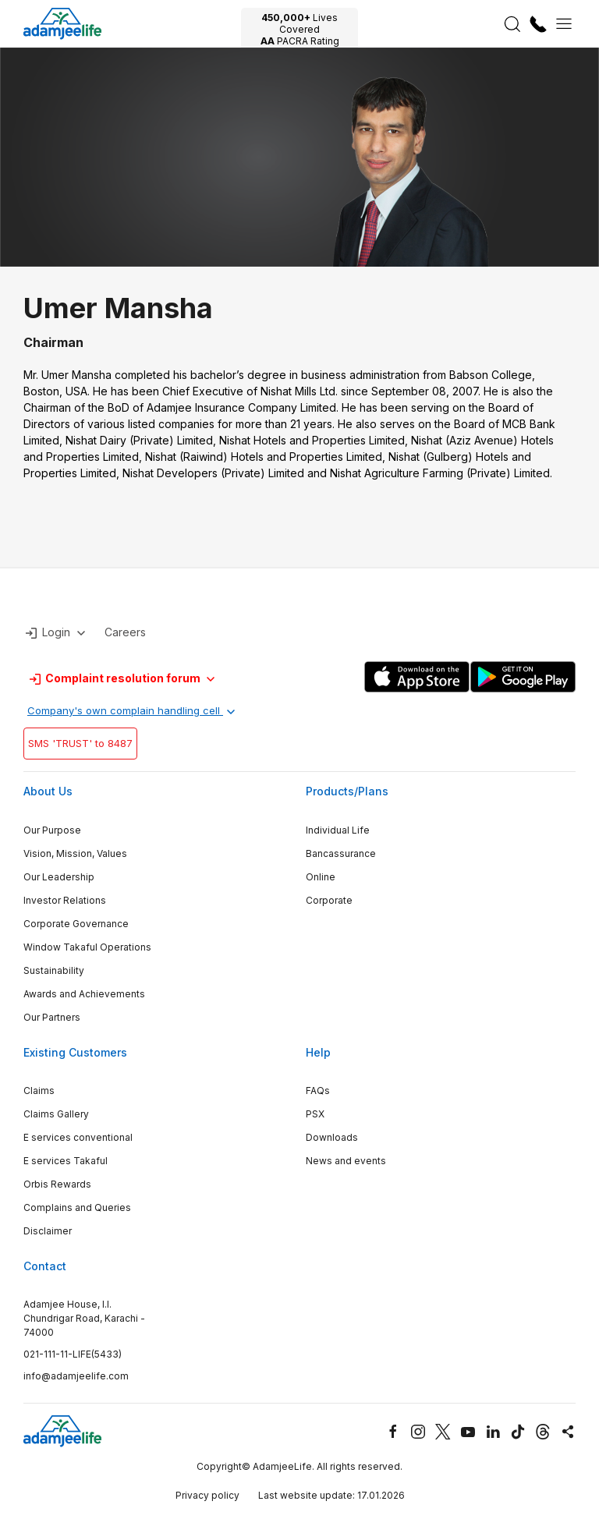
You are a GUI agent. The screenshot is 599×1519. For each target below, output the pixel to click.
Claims (39, 1090)
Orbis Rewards (57, 1184)
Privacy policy (207, 1495)
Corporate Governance (76, 923)
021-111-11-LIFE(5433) (72, 1354)
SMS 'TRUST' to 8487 (80, 743)
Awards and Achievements (84, 994)
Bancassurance (341, 853)
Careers (125, 632)
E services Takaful (65, 1161)
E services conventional (78, 1137)
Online (320, 877)
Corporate (329, 900)
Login (56, 633)
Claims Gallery (56, 1114)
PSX (315, 1114)
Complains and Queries (77, 1207)
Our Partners (51, 1017)
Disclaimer (47, 1231)
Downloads (332, 1137)
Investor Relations (64, 900)
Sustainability (53, 970)
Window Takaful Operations (87, 947)
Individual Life (338, 830)
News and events (346, 1161)
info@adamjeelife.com (76, 1376)
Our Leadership (58, 877)
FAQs (318, 1090)
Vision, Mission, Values (75, 853)
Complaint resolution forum (122, 679)
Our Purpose (52, 830)
